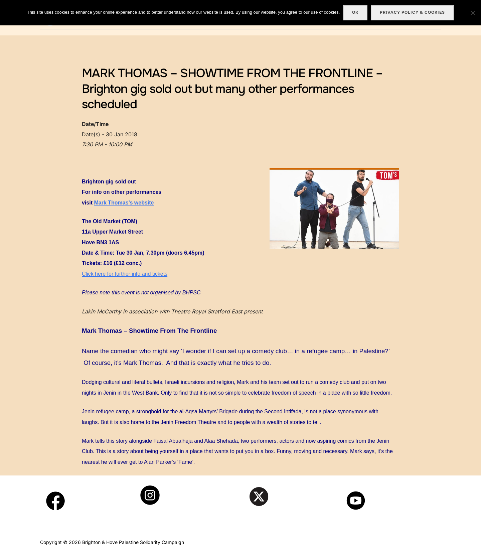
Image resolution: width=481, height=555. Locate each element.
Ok (355, 12)
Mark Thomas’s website (124, 202)
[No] (472, 12)
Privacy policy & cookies (412, 12)
